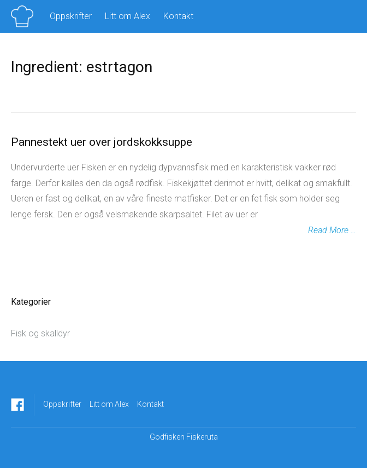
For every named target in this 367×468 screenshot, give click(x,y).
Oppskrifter (71, 16)
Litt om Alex (127, 16)
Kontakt (178, 16)
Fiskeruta (202, 437)
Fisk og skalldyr (40, 333)
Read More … (332, 230)
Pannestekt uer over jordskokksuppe (101, 142)
